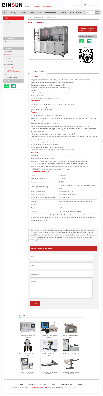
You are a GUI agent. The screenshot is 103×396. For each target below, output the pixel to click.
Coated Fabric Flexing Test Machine (27, 336)
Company (12, 13)
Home (36, 17)
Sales (32, 13)
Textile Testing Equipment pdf (55, 387)
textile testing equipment (40, 232)
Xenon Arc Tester (75, 13)
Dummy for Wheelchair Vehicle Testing (27, 354)
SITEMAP (81, 384)
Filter (53, 17)
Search (97, 12)
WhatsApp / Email (86, 36)
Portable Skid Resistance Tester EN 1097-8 (70, 372)
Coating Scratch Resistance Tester (70, 336)
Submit (35, 303)
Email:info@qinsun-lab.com (39, 387)
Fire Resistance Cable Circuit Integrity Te (71, 354)
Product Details (38, 72)
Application (8, 41)
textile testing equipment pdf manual (49, 237)
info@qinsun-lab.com (92, 5)
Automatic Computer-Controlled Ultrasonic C (49, 372)
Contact (63, 13)
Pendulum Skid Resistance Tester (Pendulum (49, 354)
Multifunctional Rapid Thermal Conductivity (49, 336)
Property (7, 45)
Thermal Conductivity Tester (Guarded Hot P (27, 372)
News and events (51, 13)
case (39, 13)
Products (23, 13)
